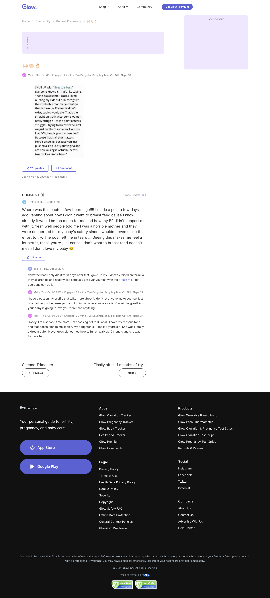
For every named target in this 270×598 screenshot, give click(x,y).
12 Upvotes (35, 168)
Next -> (132, 372)
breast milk (126, 279)
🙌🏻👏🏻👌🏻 (92, 21)
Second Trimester (37, 364)
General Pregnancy (68, 21)
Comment (64, 168)
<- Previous (36, 372)
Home (26, 21)
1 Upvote (34, 257)
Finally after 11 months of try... (120, 364)
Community (43, 21)
